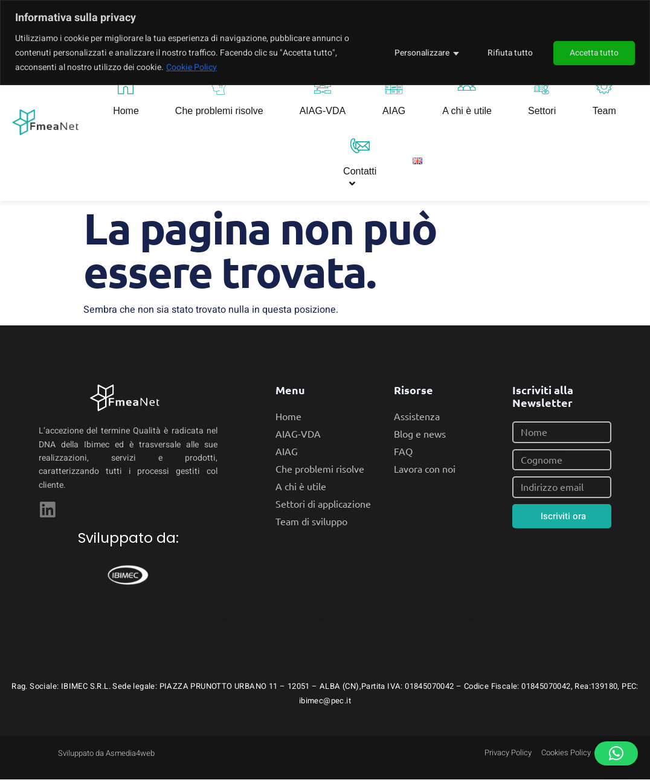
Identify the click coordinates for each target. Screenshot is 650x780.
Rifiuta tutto (509, 52)
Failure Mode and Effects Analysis (392, 620)
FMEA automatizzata (172, 620)
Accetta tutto (594, 52)
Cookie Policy (191, 67)
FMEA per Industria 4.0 (245, 620)
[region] (325, 42)
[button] (616, 753)
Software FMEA (311, 620)
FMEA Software (108, 620)
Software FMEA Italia (536, 620)
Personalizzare (419, 52)
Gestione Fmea (472, 620)
